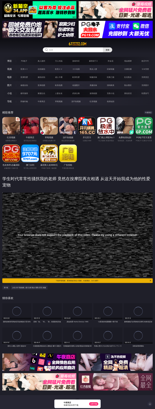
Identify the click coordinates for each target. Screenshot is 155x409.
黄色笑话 (128, 93)
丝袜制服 (110, 69)
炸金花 (110, 61)
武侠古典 (76, 93)
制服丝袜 (93, 77)
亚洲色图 (41, 85)
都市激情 (24, 93)
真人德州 (41, 61)
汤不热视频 (76, 101)
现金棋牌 (128, 61)
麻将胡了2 (93, 61)
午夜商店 (41, 101)
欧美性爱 (76, 77)
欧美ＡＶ (58, 69)
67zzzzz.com (77, 44)
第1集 (6, 287)
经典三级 (110, 77)
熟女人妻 (93, 69)
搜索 (107, 50)
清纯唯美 (110, 85)
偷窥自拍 (24, 85)
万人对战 (58, 61)
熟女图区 (128, 85)
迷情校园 (93, 93)
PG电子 (24, 61)
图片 (9, 85)
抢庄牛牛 (145, 61)
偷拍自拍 (41, 77)
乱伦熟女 (128, 77)
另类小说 (110, 93)
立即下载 (93, 404)
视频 (9, 69)
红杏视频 (93, 101)
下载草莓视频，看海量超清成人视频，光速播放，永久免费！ (104, 280)
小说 (9, 93)
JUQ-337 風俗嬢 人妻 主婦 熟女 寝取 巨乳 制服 (29, 287)
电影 (9, 77)
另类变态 (145, 77)
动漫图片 (76, 85)
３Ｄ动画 (76, 69)
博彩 (9, 60)
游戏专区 (76, 61)
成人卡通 (58, 77)
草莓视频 (58, 101)
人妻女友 (58, 93)
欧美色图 (58, 85)
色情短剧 (110, 101)
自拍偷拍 (41, 69)
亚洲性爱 (24, 77)
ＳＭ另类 (145, 69)
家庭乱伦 (41, 93)
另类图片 (145, 85)
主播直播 (128, 69)
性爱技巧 (145, 93)
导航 (9, 101)
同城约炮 (24, 101)
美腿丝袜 (93, 85)
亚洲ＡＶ (24, 69)
